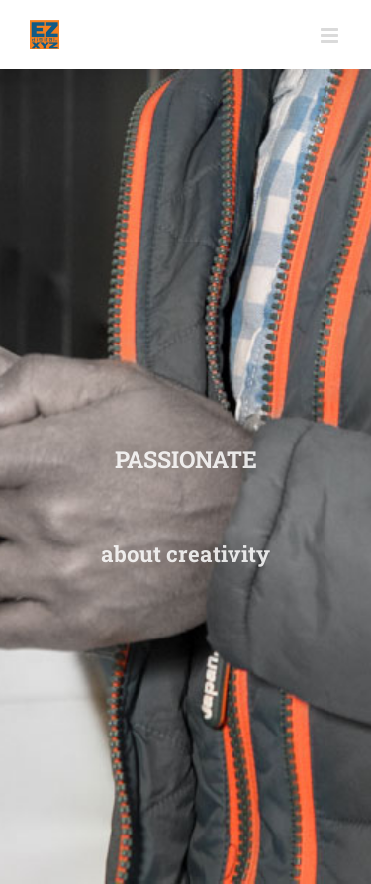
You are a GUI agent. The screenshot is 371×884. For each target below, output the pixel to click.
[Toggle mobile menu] (331, 35)
